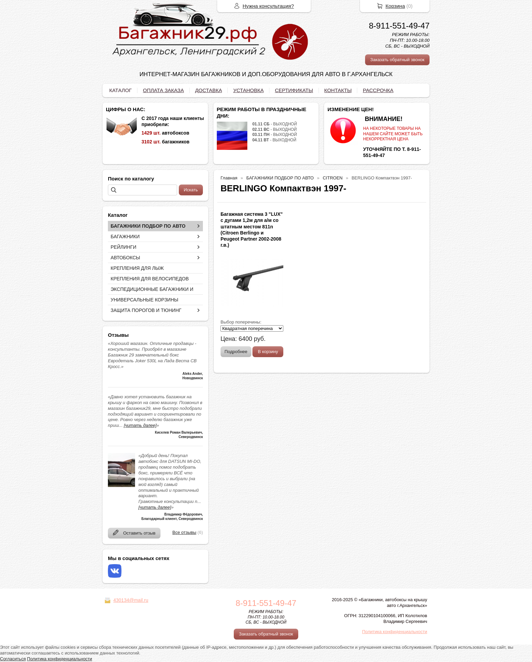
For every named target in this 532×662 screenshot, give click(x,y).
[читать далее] (140, 425)
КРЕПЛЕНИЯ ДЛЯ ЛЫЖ (137, 268)
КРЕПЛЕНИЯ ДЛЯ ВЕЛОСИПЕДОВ (150, 278)
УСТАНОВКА (248, 90)
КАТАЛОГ (120, 90)
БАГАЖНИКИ (125, 236)
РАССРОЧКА (378, 90)
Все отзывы (184, 532)
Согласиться (13, 658)
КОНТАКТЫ (338, 90)
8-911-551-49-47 (399, 25)
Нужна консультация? (268, 6)
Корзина (395, 6)
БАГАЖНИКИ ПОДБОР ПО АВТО (148, 226)
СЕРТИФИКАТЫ (294, 90)
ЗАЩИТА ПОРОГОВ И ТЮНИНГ (146, 310)
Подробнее (236, 351)
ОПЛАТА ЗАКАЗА (163, 90)
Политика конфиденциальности (394, 631)
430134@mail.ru (130, 600)
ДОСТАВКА (208, 90)
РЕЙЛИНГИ (123, 247)
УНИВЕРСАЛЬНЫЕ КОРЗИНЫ (144, 299)
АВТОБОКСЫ (125, 257)
